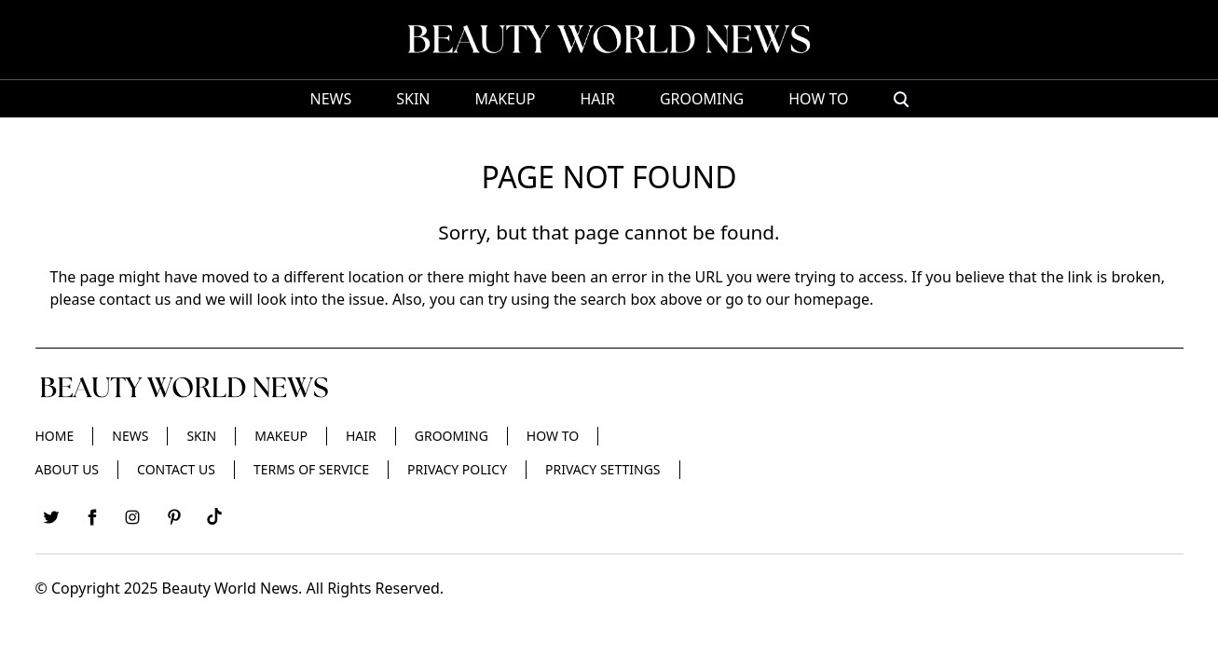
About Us (67, 469)
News (330, 99)
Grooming (702, 99)
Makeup (504, 99)
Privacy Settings (602, 469)
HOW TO (818, 99)
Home (55, 436)
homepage (831, 299)
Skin (413, 99)
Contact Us (176, 469)
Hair (597, 99)
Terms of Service (311, 469)
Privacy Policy (457, 469)
